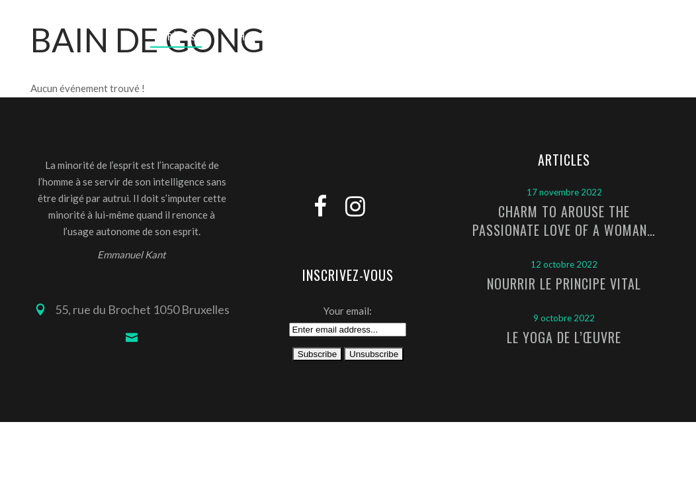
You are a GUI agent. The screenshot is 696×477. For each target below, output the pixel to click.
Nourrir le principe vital (564, 283)
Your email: (348, 311)
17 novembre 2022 (564, 192)
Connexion (561, 10)
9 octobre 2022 (564, 318)
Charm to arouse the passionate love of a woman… (564, 220)
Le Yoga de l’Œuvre (564, 337)
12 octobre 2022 (564, 264)
